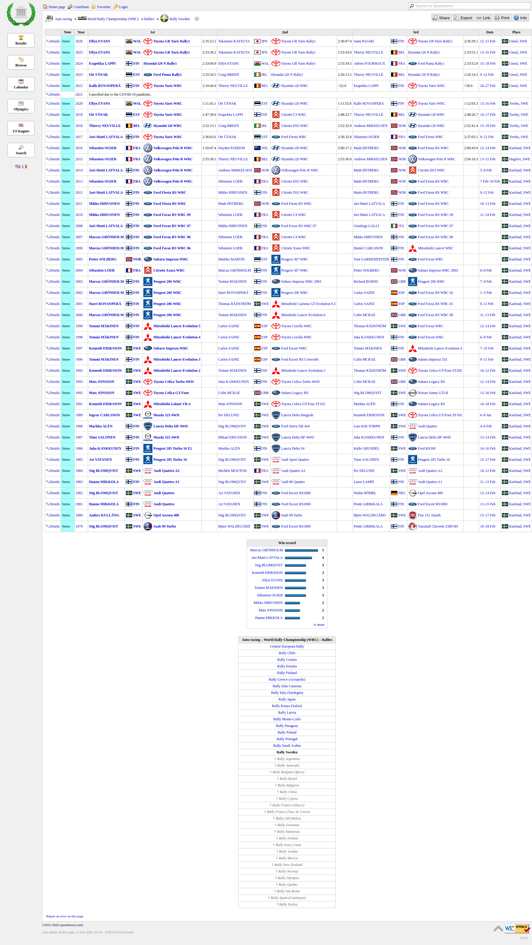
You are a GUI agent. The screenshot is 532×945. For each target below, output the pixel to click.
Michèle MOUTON (232, 471)
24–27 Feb (487, 86)
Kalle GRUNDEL (367, 448)
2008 (79, 226)
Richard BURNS (366, 281)
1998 (79, 337)
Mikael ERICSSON (232, 437)
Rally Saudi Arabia (287, 745)
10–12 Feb (487, 370)
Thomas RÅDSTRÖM (234, 304)
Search (21, 153)
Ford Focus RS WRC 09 (172, 215)
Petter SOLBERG (103, 259)
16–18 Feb (487, 404)
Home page (57, 7)
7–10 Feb (487, 348)
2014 (79, 170)
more (321, 625)
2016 (79, 148)
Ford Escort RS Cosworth (300, 359)
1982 (79, 493)
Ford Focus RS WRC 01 (435, 304)
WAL (137, 41)
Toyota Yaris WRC (167, 86)
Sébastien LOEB (230, 181)
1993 (79, 382)
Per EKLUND (228, 415)
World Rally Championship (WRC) (113, 19)
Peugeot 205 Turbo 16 (170, 459)
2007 (79, 237)
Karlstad (515, 148)
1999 (79, 326)
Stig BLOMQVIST (367, 393)
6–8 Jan (485, 415)
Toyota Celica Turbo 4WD (173, 382)
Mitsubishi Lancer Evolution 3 (176, 359)
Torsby (514, 103)
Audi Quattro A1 (166, 482)
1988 (79, 426)
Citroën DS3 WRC (294, 126)
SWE (523, 41)
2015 (79, 159)
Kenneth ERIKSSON (105, 348)
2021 (79, 94)
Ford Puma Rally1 (431, 63)
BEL (401, 52)
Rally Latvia (287, 712)
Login (123, 7)
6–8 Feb (486, 270)
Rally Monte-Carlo (287, 719)
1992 (79, 393)
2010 (79, 215)
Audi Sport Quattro (295, 459)
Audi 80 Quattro (293, 482)
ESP (401, 293)
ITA (401, 226)
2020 (79, 103)
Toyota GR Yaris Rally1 (171, 41)
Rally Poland (287, 732)
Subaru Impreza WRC (170, 259)
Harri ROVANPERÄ (233, 293)
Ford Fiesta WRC (294, 137)
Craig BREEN (228, 74)
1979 (79, 526)
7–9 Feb (486, 281)
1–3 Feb (486, 293)
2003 (79, 281)
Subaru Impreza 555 (432, 359)
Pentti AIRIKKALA (368, 504)
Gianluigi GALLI (366, 226)
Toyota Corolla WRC (296, 326)
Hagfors (515, 159)
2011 (79, 204)
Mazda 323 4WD (166, 415)
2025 (79, 52)
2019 (79, 114)
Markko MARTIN (231, 259)
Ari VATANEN (100, 459)
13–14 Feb (487, 437)
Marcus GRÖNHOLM (106, 237)
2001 (79, 304)
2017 (79, 137)
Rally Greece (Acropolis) (287, 679)
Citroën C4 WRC (293, 215)
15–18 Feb (487, 63)
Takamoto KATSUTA (234, 41)
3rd (415, 32)
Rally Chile (287, 653)
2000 (79, 315)
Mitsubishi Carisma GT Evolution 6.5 (308, 304)
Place (516, 32)
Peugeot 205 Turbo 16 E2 (172, 448)
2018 (79, 126)
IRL (264, 74)
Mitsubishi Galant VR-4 (171, 404)
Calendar (21, 87)
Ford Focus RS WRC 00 (435, 315)
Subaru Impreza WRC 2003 (438, 270)
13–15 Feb (487, 159)
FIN (401, 41)
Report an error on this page (64, 916)
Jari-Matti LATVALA (106, 137)
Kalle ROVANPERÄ (105, 86)
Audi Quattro (427, 426)
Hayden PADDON (231, 148)
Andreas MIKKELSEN (370, 126)
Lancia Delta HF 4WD (170, 426)
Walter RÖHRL (365, 493)
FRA (401, 63)
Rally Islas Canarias (287, 686)
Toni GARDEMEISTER (371, 259)
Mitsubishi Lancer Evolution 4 (176, 337)
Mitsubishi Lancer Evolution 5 (176, 326)
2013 (79, 181)
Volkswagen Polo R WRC (172, 148)
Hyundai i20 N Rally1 (424, 52)
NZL (264, 148)
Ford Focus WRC (430, 259)
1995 (79, 370)
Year (81, 32)
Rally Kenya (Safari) (287, 706)
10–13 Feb (487, 204)
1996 (79, 359)
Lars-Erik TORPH (367, 426)
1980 (79, 515)
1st (152, 32)
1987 (79, 437)
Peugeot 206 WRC (167, 281)
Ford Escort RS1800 (296, 493)
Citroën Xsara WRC (295, 248)
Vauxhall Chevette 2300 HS (438, 526)
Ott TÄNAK (98, 74)
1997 (79, 348)
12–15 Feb (487, 41)
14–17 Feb (487, 114)
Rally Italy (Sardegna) (287, 693)
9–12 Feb (487, 74)
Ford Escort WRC (431, 337)
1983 (79, 482)
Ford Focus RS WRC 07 (172, 226)
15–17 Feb (487, 459)
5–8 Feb (486, 170)
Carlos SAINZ (364, 293)
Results (20, 43)
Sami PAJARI (364, 41)
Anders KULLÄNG (104, 515)
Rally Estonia (287, 666)
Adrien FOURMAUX (369, 63)
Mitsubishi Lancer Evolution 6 (303, 315)
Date (490, 32)
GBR (402, 281)
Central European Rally (287, 646)
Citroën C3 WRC (293, 114)
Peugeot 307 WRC (294, 259)
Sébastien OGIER (367, 137)
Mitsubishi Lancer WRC (436, 248)
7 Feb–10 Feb (490, 181)
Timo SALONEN (102, 437)
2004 (79, 270)
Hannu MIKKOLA (104, 482)
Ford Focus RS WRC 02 (435, 293)
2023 (79, 74)
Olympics (21, 109)
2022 (79, 86)
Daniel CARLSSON (368, 248)
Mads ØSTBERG (366, 148)
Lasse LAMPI (364, 482)
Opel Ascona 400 (430, 493)
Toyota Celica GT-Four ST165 (303, 404)
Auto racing (63, 19)
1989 (79, 415)
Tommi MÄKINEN (232, 281)
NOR (402, 126)
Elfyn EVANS (99, 41)
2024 (79, 63)
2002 (79, 293)
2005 (79, 259)
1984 (79, 471)
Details (53, 41)
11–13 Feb (487, 315)
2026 (79, 41)
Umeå (513, 41)
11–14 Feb (487, 215)
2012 (79, 192)
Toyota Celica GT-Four (171, 393)
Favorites (104, 7)
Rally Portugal (287, 739)
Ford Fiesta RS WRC (433, 148)
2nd (285, 32)
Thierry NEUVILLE (368, 52)
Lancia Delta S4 (292, 448)
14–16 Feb (487, 448)
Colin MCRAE (364, 315)
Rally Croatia (287, 659)
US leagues (21, 131)
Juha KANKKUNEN (369, 337)
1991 (79, 404)
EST (136, 74)
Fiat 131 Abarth (429, 515)
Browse (21, 65)
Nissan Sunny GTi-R (433, 393)
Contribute (81, 7)
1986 (79, 448)
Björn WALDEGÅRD (370, 515)
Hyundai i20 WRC (294, 86)
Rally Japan (287, 699)
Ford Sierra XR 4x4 (295, 426)
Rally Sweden (180, 19)
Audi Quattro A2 (166, 471)
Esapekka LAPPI (102, 63)
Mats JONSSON (101, 382)
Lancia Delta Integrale (297, 415)
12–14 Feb (487, 148)
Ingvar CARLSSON (104, 415)
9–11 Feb (487, 304)
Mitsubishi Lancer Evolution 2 (176, 370)
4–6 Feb (486, 426)
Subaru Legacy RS (431, 382)
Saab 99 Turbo (291, 515)
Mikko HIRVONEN (232, 192)
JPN (264, 41)
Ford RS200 (427, 448)
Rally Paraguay (287, 726)
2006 (79, 248)
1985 (79, 459)
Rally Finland (287, 673)
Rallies (149, 19)
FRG (401, 493)
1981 (79, 504)
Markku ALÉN (364, 404)
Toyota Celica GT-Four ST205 (440, 370)
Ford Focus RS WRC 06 (172, 237)
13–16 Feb (487, 52)
